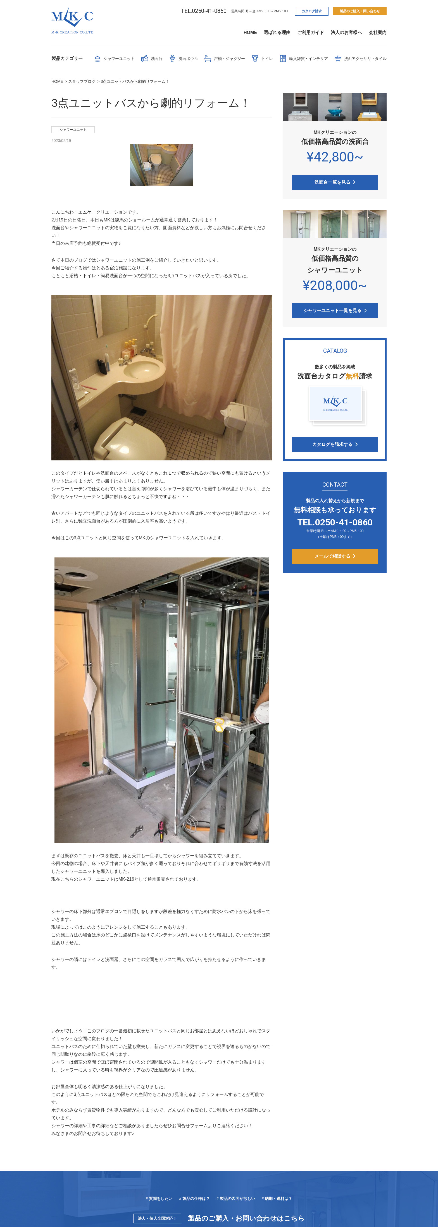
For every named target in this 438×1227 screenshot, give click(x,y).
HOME (250, 32)
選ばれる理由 (277, 32)
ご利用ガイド (310, 32)
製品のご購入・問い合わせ (360, 11)
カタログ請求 (312, 11)
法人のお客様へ (346, 32)
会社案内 (378, 32)
